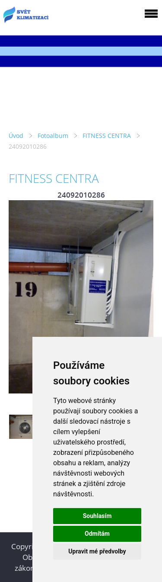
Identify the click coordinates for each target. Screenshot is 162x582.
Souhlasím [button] (97, 515)
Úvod (16, 135)
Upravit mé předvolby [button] (97, 551)
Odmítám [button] (97, 533)
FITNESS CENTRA (107, 135)
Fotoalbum (53, 135)
